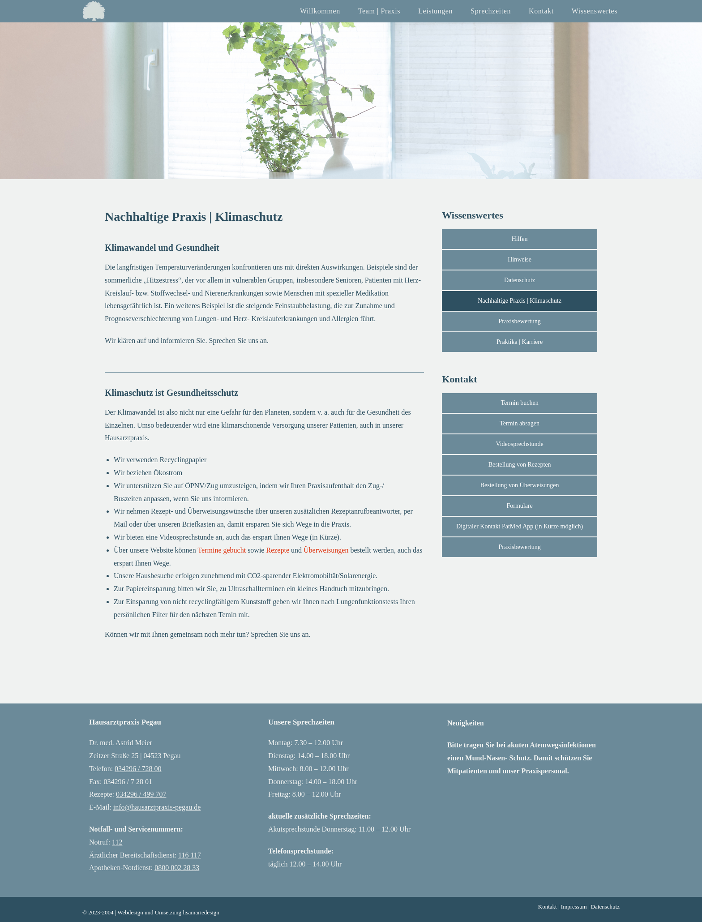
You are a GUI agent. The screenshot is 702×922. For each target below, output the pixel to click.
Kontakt (547, 906)
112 (117, 842)
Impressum (574, 906)
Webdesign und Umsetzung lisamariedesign (168, 912)
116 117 (189, 855)
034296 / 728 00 (138, 768)
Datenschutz (605, 906)
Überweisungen (326, 550)
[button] (519, 526)
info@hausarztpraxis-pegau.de (157, 807)
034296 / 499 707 (141, 794)
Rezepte (277, 550)
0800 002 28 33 (176, 867)
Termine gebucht (221, 550)
